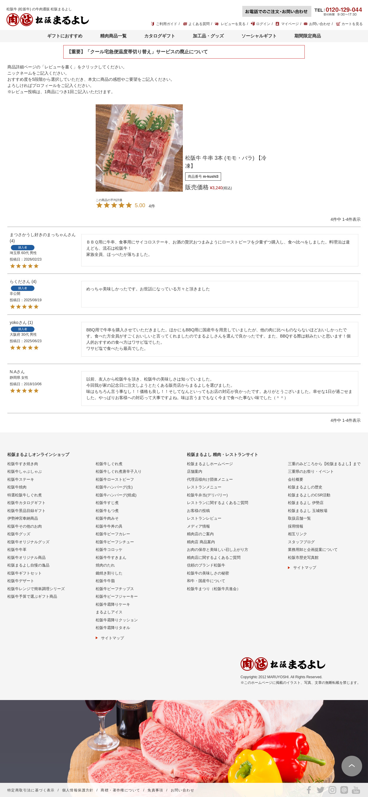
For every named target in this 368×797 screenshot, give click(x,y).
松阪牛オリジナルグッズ (28, 542)
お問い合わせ (319, 24)
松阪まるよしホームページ (210, 464)
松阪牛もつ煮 (107, 510)
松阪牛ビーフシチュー (115, 542)
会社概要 (295, 479)
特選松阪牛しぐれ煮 (24, 495)
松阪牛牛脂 (105, 581)
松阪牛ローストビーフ (115, 479)
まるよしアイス (109, 612)
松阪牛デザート (20, 581)
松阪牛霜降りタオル (113, 627)
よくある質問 (199, 24)
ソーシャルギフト (259, 35)
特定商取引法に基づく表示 (31, 790)
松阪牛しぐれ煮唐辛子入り (119, 471)
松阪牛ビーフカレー (113, 534)
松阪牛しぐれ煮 (109, 464)
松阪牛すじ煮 (107, 502)
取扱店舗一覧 (299, 518)
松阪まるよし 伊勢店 (306, 502)
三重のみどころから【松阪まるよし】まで (324, 464)
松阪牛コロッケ (109, 549)
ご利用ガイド (166, 24)
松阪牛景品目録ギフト (26, 510)
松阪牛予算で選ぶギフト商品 (32, 596)
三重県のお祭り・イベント (311, 471)
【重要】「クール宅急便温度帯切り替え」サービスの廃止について (137, 51)
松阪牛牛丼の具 (109, 526)
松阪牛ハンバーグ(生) (114, 487)
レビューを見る (233, 24)
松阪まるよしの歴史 (305, 487)
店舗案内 (194, 471)
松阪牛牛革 (16, 549)
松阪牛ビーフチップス (115, 589)
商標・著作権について (120, 790)
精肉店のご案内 (200, 534)
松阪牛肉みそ (107, 518)
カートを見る (352, 24)
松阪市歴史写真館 (303, 557)
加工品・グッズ (208, 35)
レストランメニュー (204, 487)
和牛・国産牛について (206, 581)
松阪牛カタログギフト (26, 502)
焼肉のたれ (105, 565)
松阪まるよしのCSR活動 (309, 495)
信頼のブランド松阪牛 (206, 565)
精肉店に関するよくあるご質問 (214, 557)
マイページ (290, 24)
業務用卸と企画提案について (313, 549)
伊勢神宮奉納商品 (22, 518)
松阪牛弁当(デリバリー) (207, 495)
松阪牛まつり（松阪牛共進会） (214, 589)
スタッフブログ (301, 542)
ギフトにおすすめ (64, 35)
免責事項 (155, 790)
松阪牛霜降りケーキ (113, 604)
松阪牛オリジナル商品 (26, 557)
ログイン (263, 24)
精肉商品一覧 (113, 35)
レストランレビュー (204, 518)
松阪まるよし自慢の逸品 (28, 565)
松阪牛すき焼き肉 (22, 464)
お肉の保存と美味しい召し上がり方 (217, 549)
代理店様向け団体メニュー (210, 479)
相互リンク (297, 534)
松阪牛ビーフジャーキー (117, 596)
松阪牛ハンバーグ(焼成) (116, 495)
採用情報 (295, 526)
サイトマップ (112, 638)
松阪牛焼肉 (16, 487)
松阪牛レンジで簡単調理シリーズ (36, 589)
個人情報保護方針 (78, 790)
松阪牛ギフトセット (24, 573)
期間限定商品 (307, 35)
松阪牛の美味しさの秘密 (208, 573)
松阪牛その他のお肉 (24, 526)
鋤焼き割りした (109, 573)
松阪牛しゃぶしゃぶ (24, 471)
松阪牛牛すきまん (111, 557)
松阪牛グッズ (18, 534)
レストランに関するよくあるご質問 (217, 502)
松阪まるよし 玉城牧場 (307, 510)
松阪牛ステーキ (20, 479)
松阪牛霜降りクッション (117, 620)
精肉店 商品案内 (201, 542)
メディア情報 (198, 526)
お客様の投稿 (198, 510)
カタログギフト (159, 35)
